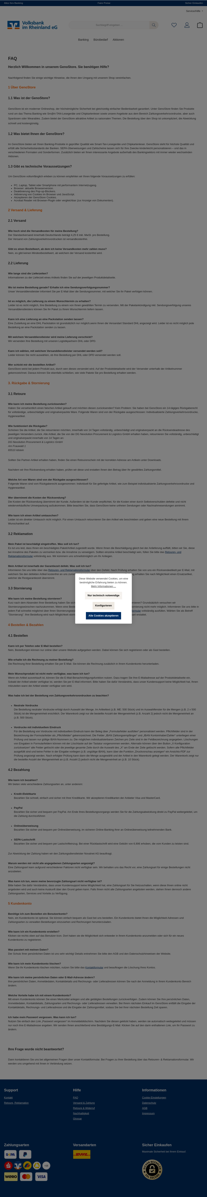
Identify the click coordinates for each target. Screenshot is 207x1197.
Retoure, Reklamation (16, 1102)
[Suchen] (153, 25)
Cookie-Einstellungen (154, 1097)
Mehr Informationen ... (103, 586)
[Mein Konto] (187, 25)
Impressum (148, 1113)
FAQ (75, 1097)
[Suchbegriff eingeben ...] (109, 25)
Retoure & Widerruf (84, 1108)
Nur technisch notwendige (103, 595)
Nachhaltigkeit (81, 1113)
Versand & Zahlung (84, 1102)
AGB (145, 1108)
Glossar (77, 1118)
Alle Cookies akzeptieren (103, 615)
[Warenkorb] (198, 25)
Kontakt (8, 1097)
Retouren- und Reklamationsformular (69, 570)
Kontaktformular (94, 967)
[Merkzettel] (174, 25)
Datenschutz (149, 1102)
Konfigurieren (103, 605)
